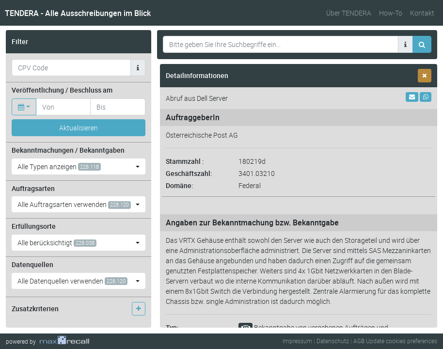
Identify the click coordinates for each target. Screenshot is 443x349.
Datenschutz (332, 341)
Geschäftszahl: (189, 173)
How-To (390, 12)
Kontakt (422, 12)
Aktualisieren (78, 127)
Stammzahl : (185, 161)
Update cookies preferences (401, 341)
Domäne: (179, 185)
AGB (358, 341)
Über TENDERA (348, 12)
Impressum (297, 341)
